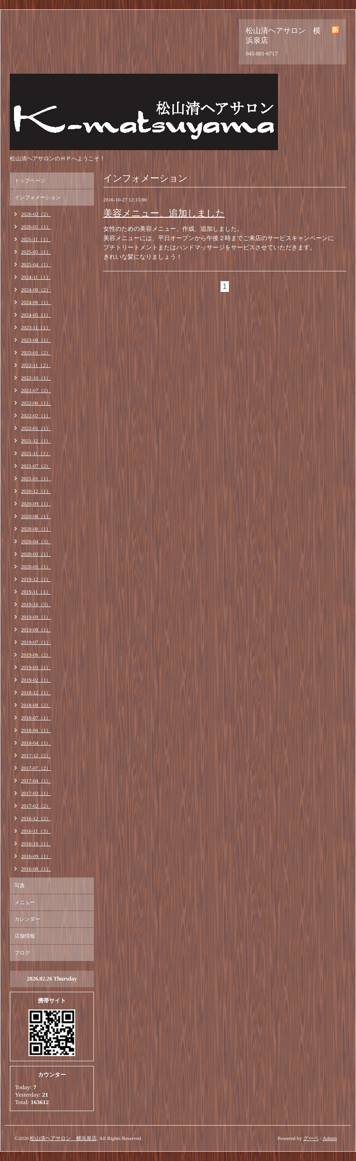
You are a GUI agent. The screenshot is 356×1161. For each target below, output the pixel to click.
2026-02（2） (36, 214)
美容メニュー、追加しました (164, 213)
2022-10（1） (36, 377)
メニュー (24, 902)
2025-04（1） (36, 264)
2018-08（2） (36, 705)
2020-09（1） (36, 503)
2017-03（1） (36, 793)
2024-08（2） (36, 289)
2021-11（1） (36, 453)
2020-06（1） (36, 529)
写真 (19, 885)
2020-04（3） (36, 541)
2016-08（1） (36, 868)
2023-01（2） (36, 352)
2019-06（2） (36, 654)
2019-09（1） (36, 617)
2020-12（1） (36, 491)
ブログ (22, 952)
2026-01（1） (36, 226)
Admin (329, 1138)
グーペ (311, 1138)
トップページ (29, 180)
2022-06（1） (36, 403)
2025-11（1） (36, 239)
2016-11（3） (36, 831)
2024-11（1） (36, 277)
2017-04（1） (36, 780)
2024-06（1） (36, 302)
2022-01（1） (36, 428)
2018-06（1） (36, 730)
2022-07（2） (36, 390)
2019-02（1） (36, 680)
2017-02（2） (36, 806)
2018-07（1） (36, 717)
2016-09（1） (36, 856)
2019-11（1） (36, 591)
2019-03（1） (36, 667)
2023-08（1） (36, 340)
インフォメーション (37, 197)
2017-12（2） (36, 755)
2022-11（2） (36, 365)
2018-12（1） (36, 692)
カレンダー (27, 919)
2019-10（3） (36, 604)
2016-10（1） (36, 843)
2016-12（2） (36, 818)
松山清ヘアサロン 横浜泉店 (63, 1138)
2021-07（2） (36, 466)
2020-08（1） (36, 516)
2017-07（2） (36, 768)
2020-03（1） (36, 554)
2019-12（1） (36, 579)
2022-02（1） (36, 415)
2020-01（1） (36, 566)
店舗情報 (24, 936)
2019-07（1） (36, 642)
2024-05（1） (36, 315)
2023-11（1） (36, 327)
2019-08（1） (36, 629)
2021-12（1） (36, 440)
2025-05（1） (36, 252)
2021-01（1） (36, 478)
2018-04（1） (36, 743)
